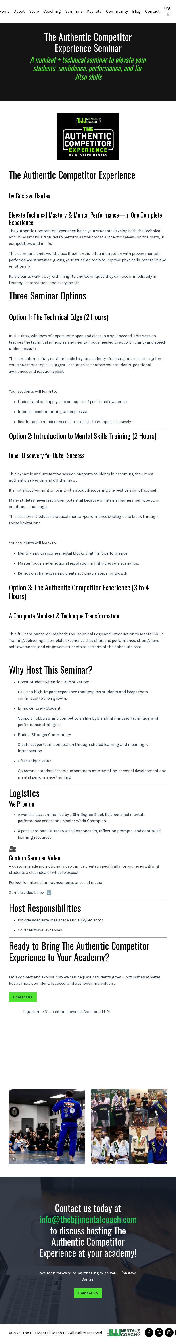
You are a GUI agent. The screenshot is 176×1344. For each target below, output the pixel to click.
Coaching (52, 11)
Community (117, 11)
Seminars (74, 11)
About (19, 11)
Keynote (94, 11)
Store (34, 11)
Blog (136, 11)
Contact (152, 11)
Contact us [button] (23, 998)
